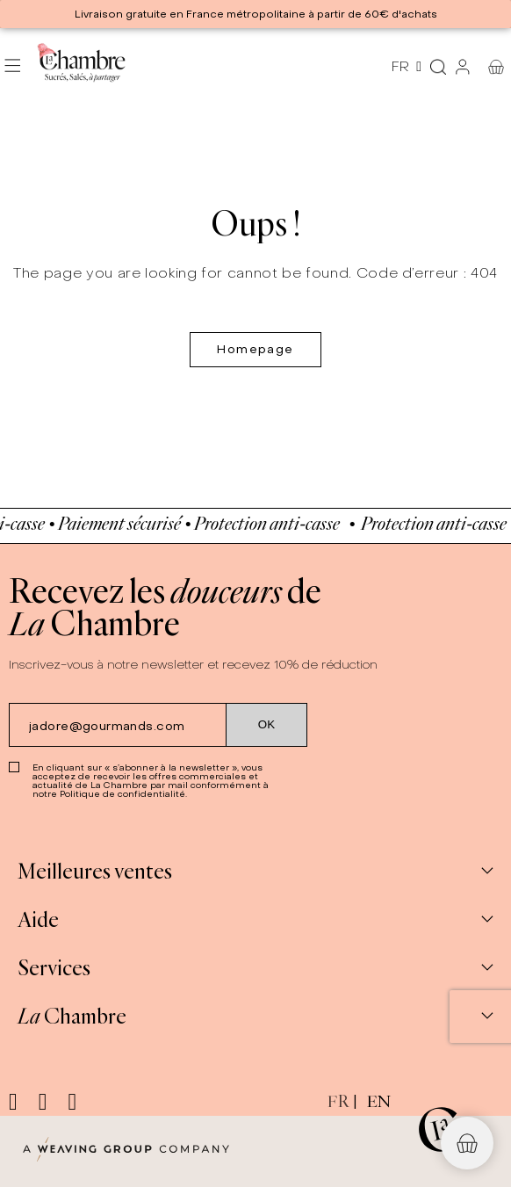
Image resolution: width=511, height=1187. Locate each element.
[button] (467, 1143)
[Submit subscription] (267, 725)
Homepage (255, 349)
